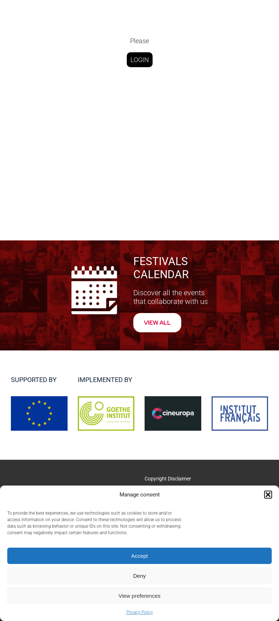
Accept (139, 556)
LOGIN (139, 60)
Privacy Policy (139, 612)
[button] (268, 494)
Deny (139, 576)
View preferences (139, 596)
